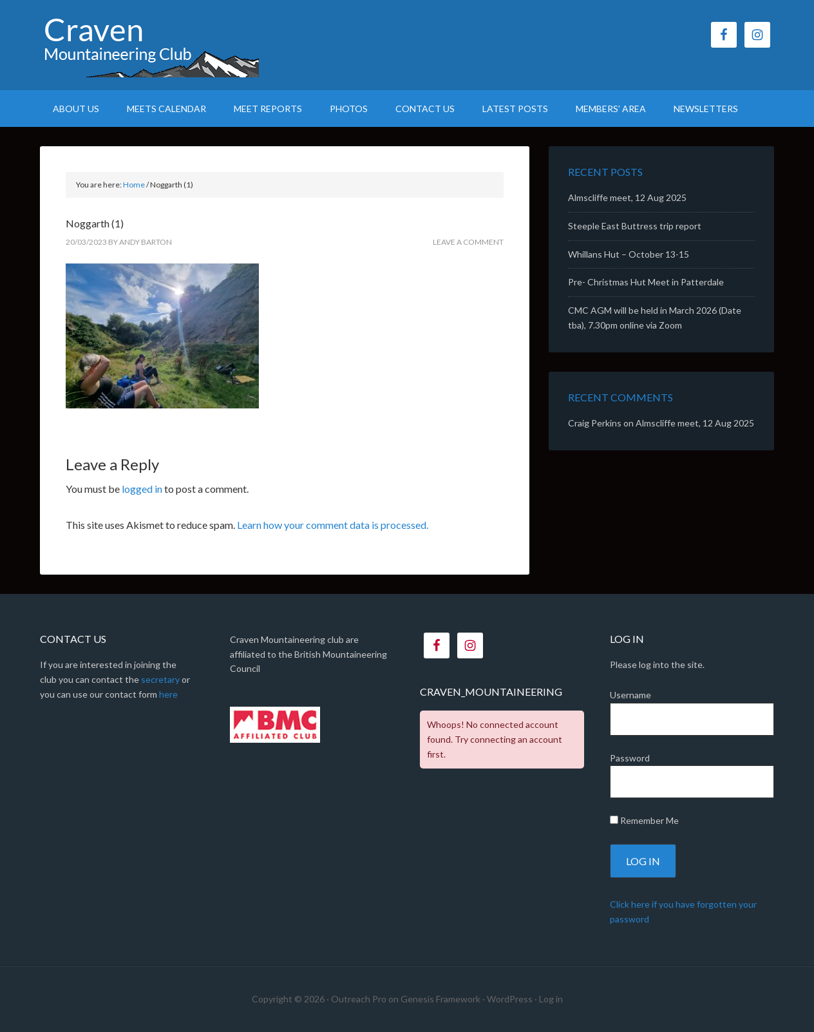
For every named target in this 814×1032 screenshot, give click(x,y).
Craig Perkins (594, 422)
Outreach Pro (358, 998)
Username (630, 694)
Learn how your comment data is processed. (332, 525)
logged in (142, 489)
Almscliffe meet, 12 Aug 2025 (627, 197)
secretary (160, 679)
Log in (551, 998)
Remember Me (644, 820)
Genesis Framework (440, 998)
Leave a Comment (468, 242)
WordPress (510, 998)
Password (630, 757)
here (168, 694)
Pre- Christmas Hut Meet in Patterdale (646, 281)
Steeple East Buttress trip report (634, 225)
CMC (149, 45)
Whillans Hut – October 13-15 (628, 254)
